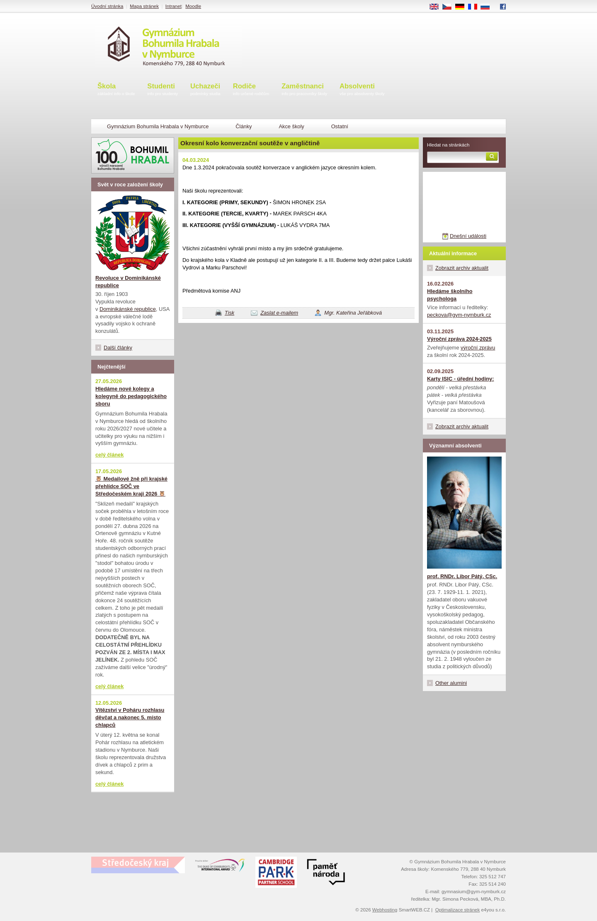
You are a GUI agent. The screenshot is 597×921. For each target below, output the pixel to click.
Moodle (193, 6)
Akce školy (291, 126)
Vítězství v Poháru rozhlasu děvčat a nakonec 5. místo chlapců (129, 717)
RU (488, 7)
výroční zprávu (478, 347)
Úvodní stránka (107, 6)
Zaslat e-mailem (279, 313)
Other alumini (451, 683)
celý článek (109, 455)
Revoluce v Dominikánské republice (128, 281)
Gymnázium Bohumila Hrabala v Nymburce (158, 126)
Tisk (229, 313)
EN (437, 7)
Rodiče (251, 90)
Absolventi (362, 90)
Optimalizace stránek (457, 909)
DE (462, 7)
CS (450, 7)
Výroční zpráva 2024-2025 (459, 339)
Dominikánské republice (128, 309)
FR (475, 7)
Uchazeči (205, 90)
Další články (118, 347)
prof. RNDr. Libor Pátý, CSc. (462, 576)
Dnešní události (468, 236)
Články (243, 126)
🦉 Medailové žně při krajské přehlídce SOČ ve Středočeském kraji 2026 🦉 (131, 486)
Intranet (173, 6)
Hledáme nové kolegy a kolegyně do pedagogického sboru (131, 396)
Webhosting (385, 909)
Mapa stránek (144, 6)
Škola (116, 90)
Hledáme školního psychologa (450, 295)
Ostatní (339, 126)
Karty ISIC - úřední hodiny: (460, 379)
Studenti (162, 90)
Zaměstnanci (304, 90)
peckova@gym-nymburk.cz (459, 315)
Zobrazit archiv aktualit (461, 268)
